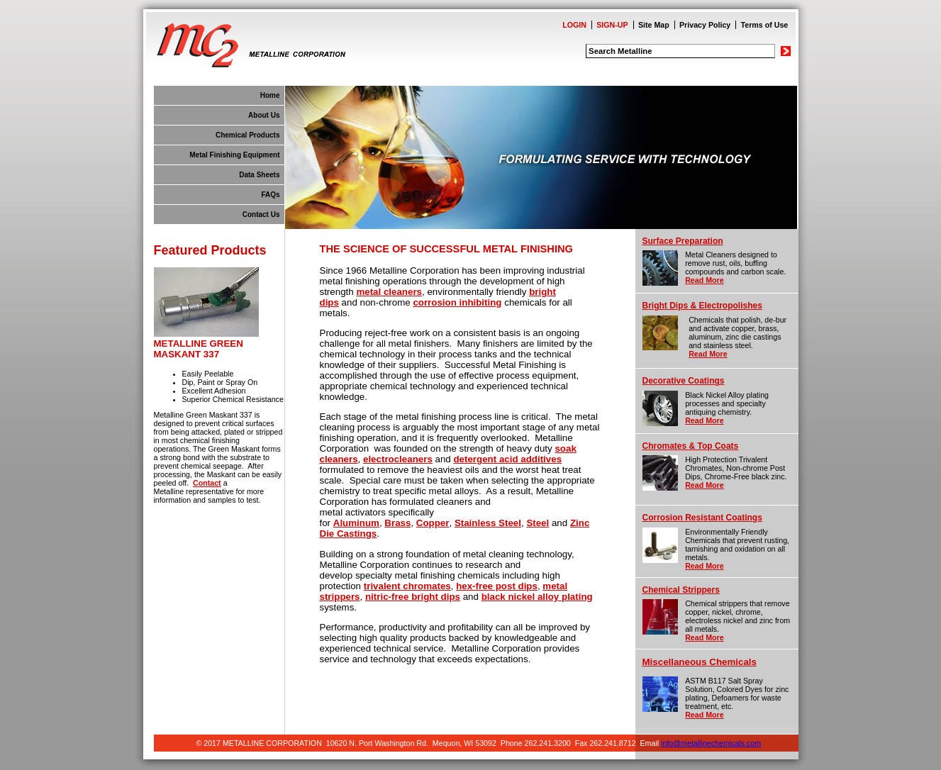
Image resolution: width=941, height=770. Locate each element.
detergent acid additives (507, 459)
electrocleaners (398, 459)
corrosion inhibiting (457, 302)
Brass (397, 523)
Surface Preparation (682, 241)
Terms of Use (765, 25)
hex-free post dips (497, 586)
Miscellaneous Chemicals (699, 662)
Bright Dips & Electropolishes (702, 306)
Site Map (653, 25)
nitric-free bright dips (412, 596)
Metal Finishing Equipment (234, 155)
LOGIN (574, 25)
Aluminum (356, 523)
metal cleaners (389, 291)
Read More (704, 280)
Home (270, 95)
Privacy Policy (704, 25)
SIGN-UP (612, 25)
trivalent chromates (407, 586)
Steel (537, 523)
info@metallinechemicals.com (711, 743)
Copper (433, 523)
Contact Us (261, 214)
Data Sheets (259, 175)
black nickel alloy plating (537, 596)
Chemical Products (248, 135)
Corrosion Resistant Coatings (702, 518)
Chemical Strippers (681, 590)
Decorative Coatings (683, 381)
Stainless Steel (488, 523)
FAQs (270, 195)
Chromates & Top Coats (690, 446)
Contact (207, 483)
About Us (263, 115)
